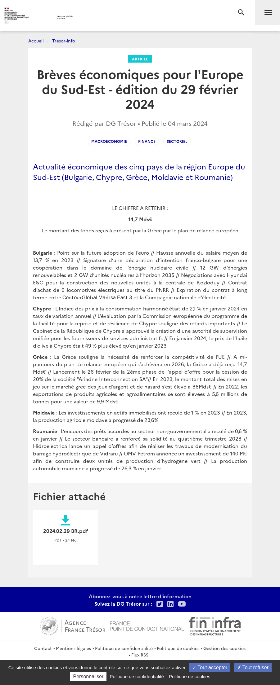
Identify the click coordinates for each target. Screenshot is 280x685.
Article (140, 58)
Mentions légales (73, 648)
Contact (43, 648)
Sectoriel (177, 141)
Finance (147, 141)
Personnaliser (88, 676)
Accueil (36, 40)
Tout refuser (253, 667)
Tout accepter (209, 667)
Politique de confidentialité (124, 648)
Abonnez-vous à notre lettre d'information (140, 596)
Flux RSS (139, 655)
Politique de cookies (178, 648)
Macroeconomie (109, 141)
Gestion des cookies (224, 648)
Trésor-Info (63, 40)
